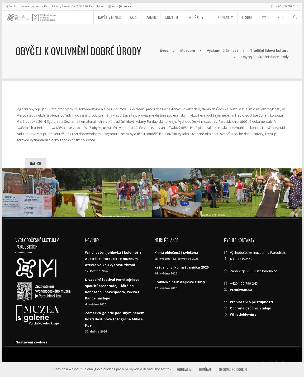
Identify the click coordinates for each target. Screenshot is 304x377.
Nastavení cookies (31, 342)
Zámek (151, 17)
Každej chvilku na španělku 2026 (181, 267)
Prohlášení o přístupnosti (251, 302)
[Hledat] (295, 17)
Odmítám (205, 369)
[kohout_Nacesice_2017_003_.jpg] (127, 192)
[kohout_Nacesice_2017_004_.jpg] (177, 192)
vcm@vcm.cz (121, 6)
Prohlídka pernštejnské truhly (179, 282)
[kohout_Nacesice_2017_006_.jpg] (277, 192)
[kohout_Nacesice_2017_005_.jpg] (227, 192)
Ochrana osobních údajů (250, 308)
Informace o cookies (232, 369)
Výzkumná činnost (222, 50)
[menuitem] (264, 17)
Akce (133, 17)
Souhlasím (183, 369)
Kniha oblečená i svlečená (176, 252)
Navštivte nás (109, 17)
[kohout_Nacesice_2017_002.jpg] (77, 192)
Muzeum (171, 17)
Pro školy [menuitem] (195, 17)
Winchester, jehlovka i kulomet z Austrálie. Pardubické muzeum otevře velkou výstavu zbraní (113, 258)
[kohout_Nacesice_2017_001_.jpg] (27, 192)
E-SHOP (247, 17)
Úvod (164, 50)
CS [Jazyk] (277, 17)
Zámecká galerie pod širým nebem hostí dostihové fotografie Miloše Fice (114, 319)
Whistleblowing (243, 314)
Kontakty (225, 17)
